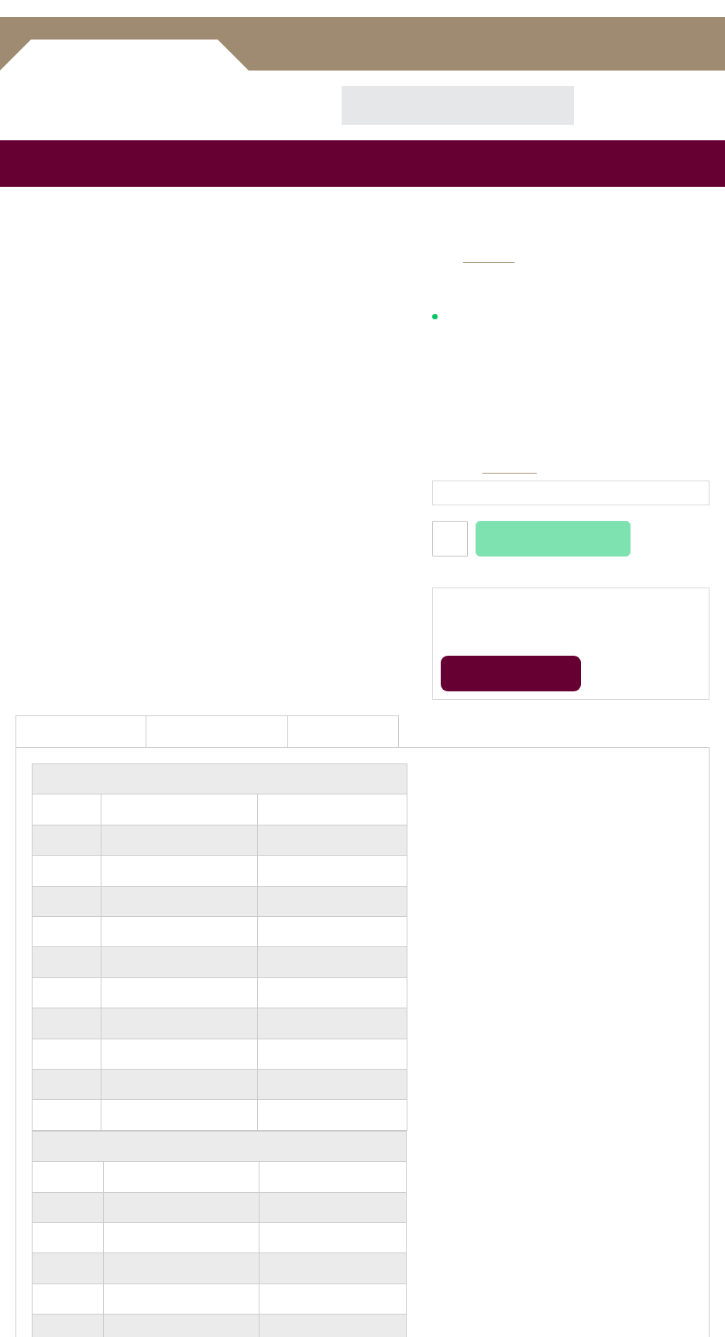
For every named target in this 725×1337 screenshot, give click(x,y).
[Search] (546, 87)
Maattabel (512, 468)
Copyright (385, 1102)
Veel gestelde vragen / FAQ (424, 1004)
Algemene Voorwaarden (417, 1037)
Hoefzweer (40, 1225)
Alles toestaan (588, 786)
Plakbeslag (39, 1176)
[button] (256, 402)
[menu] (362, 145)
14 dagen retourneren (505, 346)
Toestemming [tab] (130, 586)
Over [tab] (595, 586)
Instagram (401, 1243)
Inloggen (527, 38)
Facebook (372, 1243)
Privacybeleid (392, 1053)
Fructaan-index (50, 1208)
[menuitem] (21, 145)
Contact (381, 1086)
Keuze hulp (41, 1159)
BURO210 (519, 1304)
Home (31, 197)
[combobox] (444, 87)
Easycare (489, 257)
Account (603, 38)
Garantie (383, 1070)
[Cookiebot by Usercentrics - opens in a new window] (631, 541)
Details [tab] (362, 586)
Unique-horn (45, 1192)
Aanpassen (361, 786)
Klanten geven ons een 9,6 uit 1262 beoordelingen (568, 370)
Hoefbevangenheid (58, 1241)
